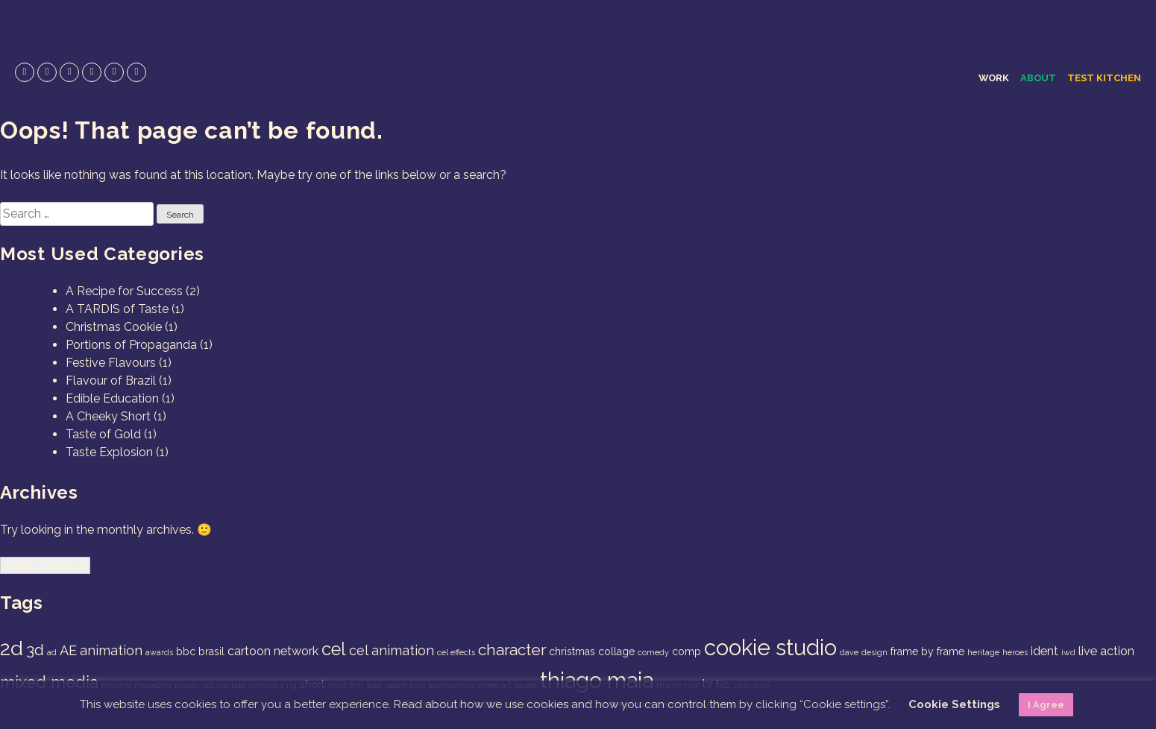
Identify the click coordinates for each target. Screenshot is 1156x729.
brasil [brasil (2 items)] (211, 651)
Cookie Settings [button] (954, 704)
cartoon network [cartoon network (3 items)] (272, 651)
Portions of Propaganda (131, 345)
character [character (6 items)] (512, 649)
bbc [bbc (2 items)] (185, 651)
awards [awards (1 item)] (159, 652)
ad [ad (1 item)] (52, 652)
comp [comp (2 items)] (686, 651)
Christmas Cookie (114, 327)
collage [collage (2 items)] (616, 651)
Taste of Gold (103, 434)
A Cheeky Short (108, 416)
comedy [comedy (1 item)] (653, 652)
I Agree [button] (1046, 704)
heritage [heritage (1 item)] (983, 652)
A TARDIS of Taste (117, 309)
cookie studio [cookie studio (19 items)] (770, 647)
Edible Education (112, 398)
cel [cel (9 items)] (333, 649)
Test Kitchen (1104, 77)
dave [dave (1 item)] (849, 652)
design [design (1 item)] (874, 652)
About (1038, 77)
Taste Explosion (109, 452)
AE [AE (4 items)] (68, 650)
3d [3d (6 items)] (35, 649)
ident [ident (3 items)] (1044, 651)
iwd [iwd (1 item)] (1068, 652)
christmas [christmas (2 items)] (572, 651)
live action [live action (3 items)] (1106, 651)
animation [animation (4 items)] (111, 650)
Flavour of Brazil (111, 380)
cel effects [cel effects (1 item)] (456, 652)
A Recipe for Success (124, 291)
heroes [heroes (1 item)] (1015, 652)
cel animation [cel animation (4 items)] (391, 650)
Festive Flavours (111, 363)
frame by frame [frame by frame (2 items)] (927, 651)
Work (993, 77)
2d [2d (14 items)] (11, 648)
